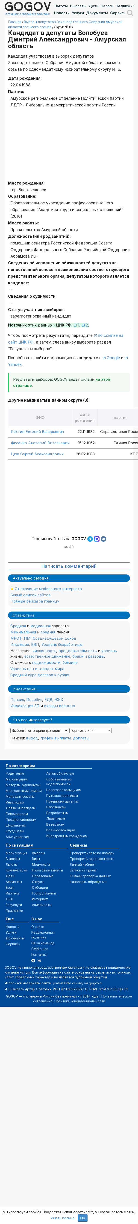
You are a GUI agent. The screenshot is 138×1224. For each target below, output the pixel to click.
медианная (40, 626)
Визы (36, 859)
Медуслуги (41, 864)
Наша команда (43, 943)
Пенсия (17, 699)
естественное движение (47, 656)
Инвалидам (15, 802)
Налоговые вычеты (47, 870)
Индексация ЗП (24, 705)
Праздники (14, 910)
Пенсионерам (17, 814)
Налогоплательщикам (63, 790)
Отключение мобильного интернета (48, 588)
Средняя (18, 626)
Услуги (78, 13)
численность (44, 650)
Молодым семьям (20, 796)
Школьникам (16, 825)
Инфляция (19, 644)
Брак (9, 887)
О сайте (37, 927)
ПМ (27, 638)
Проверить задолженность (92, 859)
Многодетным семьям (24, 791)
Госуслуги (14, 905)
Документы (97, 13)
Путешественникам (62, 795)
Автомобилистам (60, 773)
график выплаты (55, 738)
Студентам (15, 831)
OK (82, 1218)
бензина (70, 662)
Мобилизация (16, 853)
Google (113, 358)
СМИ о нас (39, 949)
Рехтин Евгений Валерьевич (37, 431)
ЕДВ (48, 699)
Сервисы (118, 13)
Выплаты (78, 6)
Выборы (38, 853)
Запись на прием (83, 870)
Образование (43, 876)
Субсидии (40, 887)
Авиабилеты (42, 905)
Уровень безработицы (61, 644)
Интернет (40, 899)
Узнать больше (62, 1218)
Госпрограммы (44, 893)
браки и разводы (88, 656)
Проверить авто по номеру (92, 853)
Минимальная (23, 632)
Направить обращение (88, 882)
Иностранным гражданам (66, 836)
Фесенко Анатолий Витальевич (40, 443)
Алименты (14, 882)
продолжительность (78, 650)
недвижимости (46, 662)
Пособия (34, 699)
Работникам (56, 807)
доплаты (81, 738)
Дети (93, 6)
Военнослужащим (60, 830)
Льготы (61, 6)
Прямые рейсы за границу (34, 601)
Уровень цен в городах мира (37, 668)
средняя (48, 632)
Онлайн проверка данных (90, 876)
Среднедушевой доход (54, 638)
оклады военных (59, 705)
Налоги (107, 6)
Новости (62, 13)
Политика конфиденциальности (79, 1001)
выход (32, 738)
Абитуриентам (17, 837)
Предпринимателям (62, 801)
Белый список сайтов (30, 595)
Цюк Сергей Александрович (37, 454)
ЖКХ (59, 699)
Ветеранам (55, 824)
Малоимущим (16, 779)
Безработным (57, 813)
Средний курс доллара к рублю (39, 675)
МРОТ (16, 638)
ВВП (35, 644)
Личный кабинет (83, 864)
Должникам (55, 819)
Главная (14, 22)
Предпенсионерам (21, 819)
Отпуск (38, 882)
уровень (109, 650)
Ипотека (12, 893)
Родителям (15, 773)
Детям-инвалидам (20, 808)
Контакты (39, 954)
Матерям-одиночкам (23, 785)
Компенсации (16, 870)
